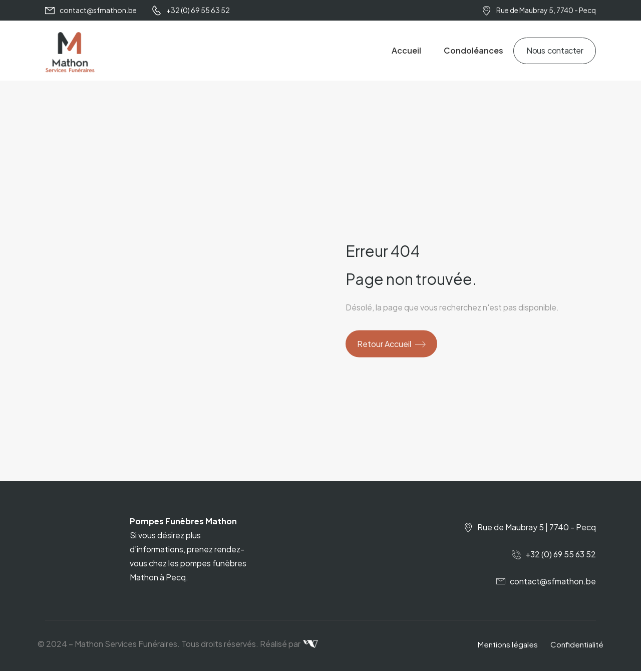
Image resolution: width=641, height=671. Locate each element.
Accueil (406, 50)
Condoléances (473, 50)
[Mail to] (91, 10)
